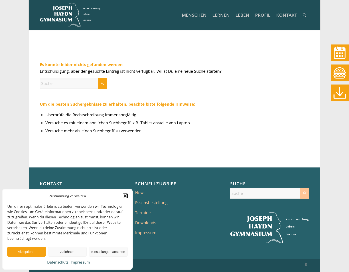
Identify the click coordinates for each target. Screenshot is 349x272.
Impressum (80, 262)
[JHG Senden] (70, 15)
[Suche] (304, 15)
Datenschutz (58, 262)
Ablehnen (67, 252)
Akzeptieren (26, 252)
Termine (143, 212)
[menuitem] (194, 15)
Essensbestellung (151, 202)
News (140, 192)
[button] (125, 196)
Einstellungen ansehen (108, 252)
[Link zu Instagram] (305, 264)
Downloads (145, 222)
